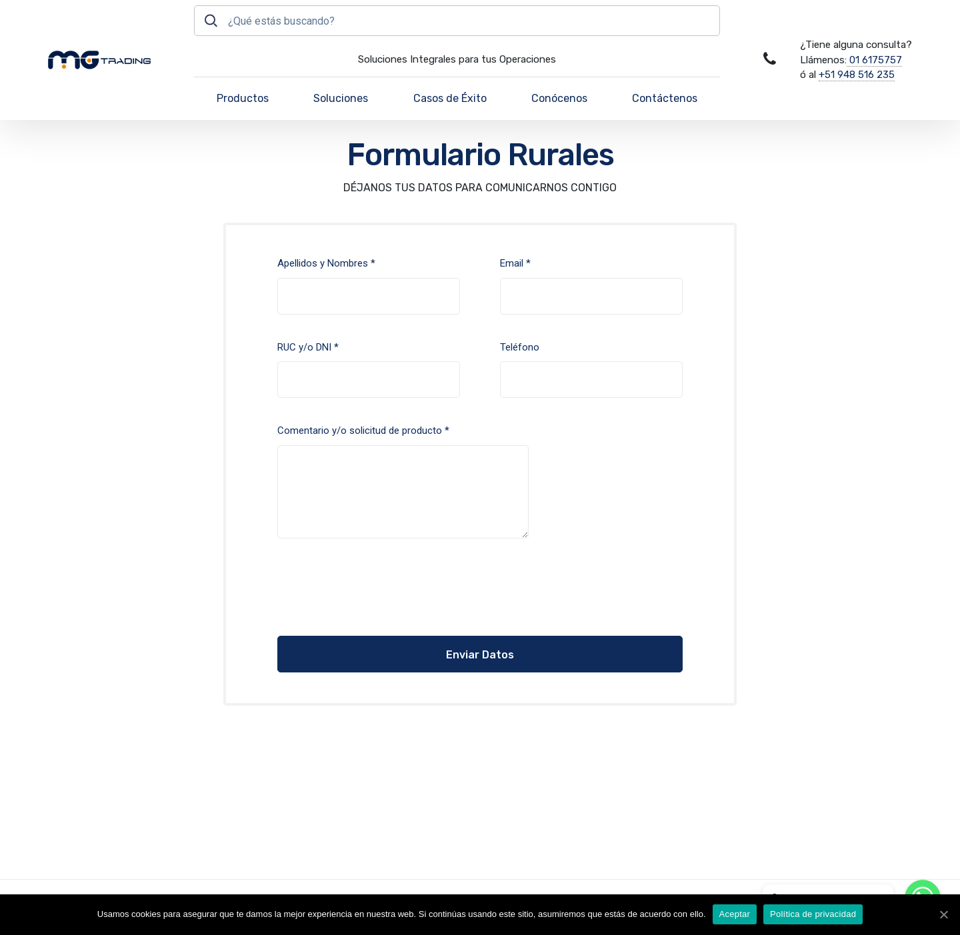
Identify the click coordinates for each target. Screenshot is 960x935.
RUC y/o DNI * (368, 370)
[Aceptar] (943, 914)
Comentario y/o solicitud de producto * (403, 481)
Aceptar (735, 914)
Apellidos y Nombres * (368, 286)
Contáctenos (664, 98)
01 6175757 (874, 60)
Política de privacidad (813, 914)
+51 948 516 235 (857, 75)
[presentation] (358, 590)
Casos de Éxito (450, 98)
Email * (591, 286)
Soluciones (340, 98)
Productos (243, 98)
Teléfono (591, 370)
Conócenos (559, 98)
